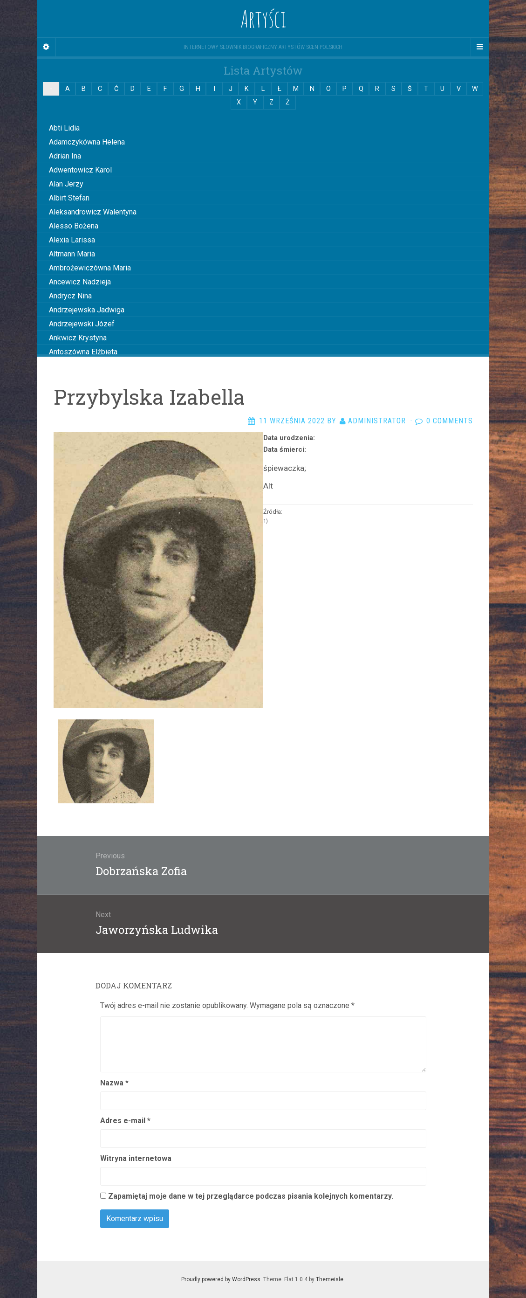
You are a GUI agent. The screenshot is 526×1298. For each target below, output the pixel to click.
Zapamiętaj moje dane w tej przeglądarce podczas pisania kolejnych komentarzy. (250, 1196)
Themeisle (329, 1279)
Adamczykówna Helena (87, 142)
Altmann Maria (72, 253)
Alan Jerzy (66, 184)
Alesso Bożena (73, 225)
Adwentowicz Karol (80, 170)
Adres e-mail (125, 1120)
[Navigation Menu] (480, 47)
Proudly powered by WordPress (220, 1279)
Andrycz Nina (70, 295)
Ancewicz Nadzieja (80, 281)
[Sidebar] (46, 47)
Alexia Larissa (72, 239)
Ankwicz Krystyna (78, 337)
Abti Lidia (64, 128)
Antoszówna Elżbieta (83, 351)
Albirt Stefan (69, 197)
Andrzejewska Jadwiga (86, 309)
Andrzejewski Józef (82, 323)
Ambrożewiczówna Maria (90, 267)
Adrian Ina (65, 156)
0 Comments (449, 420)
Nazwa (114, 1082)
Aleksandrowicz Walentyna (93, 211)
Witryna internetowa (135, 1158)
